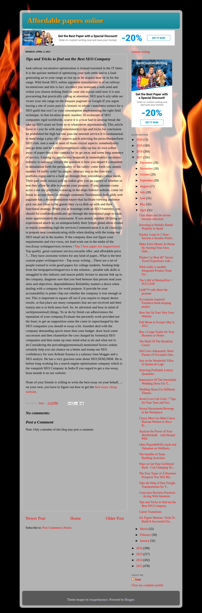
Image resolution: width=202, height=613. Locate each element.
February (146, 535)
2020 (139, 139)
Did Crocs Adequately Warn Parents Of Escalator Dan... (157, 352)
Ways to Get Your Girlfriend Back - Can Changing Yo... (156, 465)
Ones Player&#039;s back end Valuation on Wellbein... (157, 446)
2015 (139, 554)
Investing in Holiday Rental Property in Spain (156, 226)
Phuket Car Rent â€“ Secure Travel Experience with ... (156, 259)
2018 (139, 151)
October (145, 174)
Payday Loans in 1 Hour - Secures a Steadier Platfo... (156, 236)
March (144, 529)
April (143, 210)
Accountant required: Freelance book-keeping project (155, 303)
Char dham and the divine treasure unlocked (155, 217)
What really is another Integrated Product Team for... (155, 270)
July (143, 192)
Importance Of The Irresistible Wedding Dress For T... (157, 381)
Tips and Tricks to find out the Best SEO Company (157, 504)
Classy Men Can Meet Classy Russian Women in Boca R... (157, 422)
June (143, 198)
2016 (139, 548)
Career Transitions (150, 511)
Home (75, 518)
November (146, 168)
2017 (139, 157)
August (144, 186)
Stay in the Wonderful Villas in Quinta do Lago (156, 362)
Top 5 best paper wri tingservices (97, 246)
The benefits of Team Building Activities (152, 456)
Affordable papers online (65, 20)
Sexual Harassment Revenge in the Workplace (156, 410)
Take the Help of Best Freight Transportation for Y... (157, 484)
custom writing (141, 51)
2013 (139, 566)
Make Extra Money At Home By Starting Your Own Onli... (157, 247)
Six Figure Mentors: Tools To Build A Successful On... (157, 519)
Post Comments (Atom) (56, 527)
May (143, 204)
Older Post (115, 518)
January (145, 540)
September (147, 180)
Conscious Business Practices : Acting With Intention (157, 494)
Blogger (129, 599)
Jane (138, 579)
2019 (139, 145)
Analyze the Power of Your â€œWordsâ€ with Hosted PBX (157, 435)
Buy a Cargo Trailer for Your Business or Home (156, 333)
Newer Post (35, 518)
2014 (139, 560)
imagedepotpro (98, 599)
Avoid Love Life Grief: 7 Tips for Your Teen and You (157, 400)
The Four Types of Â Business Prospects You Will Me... (157, 475)
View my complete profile (147, 585)
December (146, 162)
